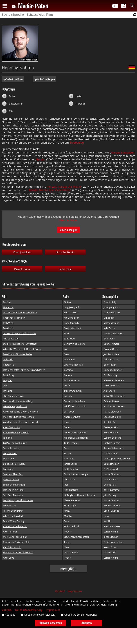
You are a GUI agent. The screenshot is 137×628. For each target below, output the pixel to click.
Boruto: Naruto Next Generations (49, 190)
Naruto (40, 159)
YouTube (10, 614)
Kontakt (60, 591)
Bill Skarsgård (111, 469)
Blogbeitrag (76, 142)
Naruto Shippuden (122, 152)
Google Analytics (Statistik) (39, 614)
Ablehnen (86, 623)
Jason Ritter (110, 364)
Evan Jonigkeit (22, 252)
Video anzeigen (68, 230)
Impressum (75, 591)
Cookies (7, 609)
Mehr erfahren (69, 220)
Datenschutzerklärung (28, 609)
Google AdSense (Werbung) (80, 614)
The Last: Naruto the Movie (63, 186)
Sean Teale (65, 269)
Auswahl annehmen (50, 623)
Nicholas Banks (65, 252)
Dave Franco (22, 269)
